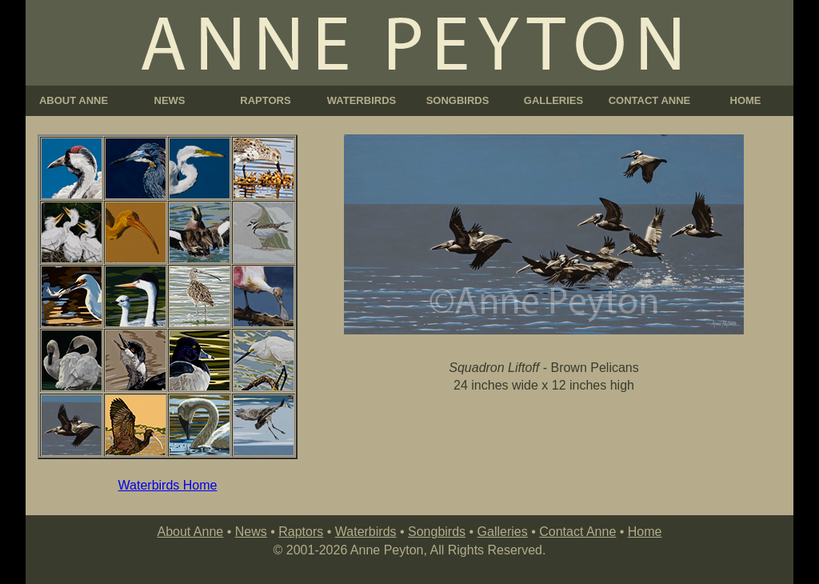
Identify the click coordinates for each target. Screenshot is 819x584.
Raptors (300, 531)
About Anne (190, 531)
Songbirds (436, 531)
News (251, 531)
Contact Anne (577, 531)
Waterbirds (366, 531)
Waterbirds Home (168, 485)
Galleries (502, 531)
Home (645, 531)
